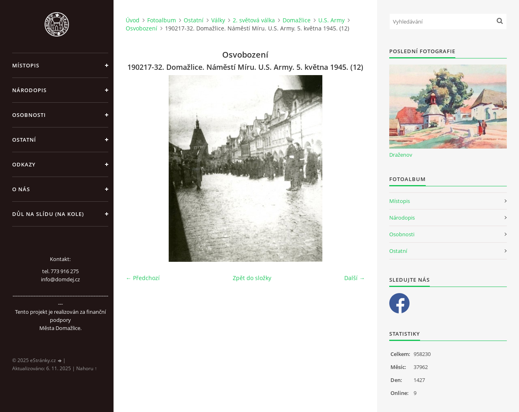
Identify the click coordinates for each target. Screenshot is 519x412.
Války (218, 20)
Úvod (132, 20)
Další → (354, 278)
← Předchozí (143, 278)
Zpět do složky (252, 278)
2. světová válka (254, 20)
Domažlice (297, 20)
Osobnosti (29, 115)
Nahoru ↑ (86, 368)
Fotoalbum (161, 20)
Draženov (400, 154)
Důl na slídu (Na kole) (48, 214)
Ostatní (24, 139)
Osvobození (141, 28)
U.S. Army (331, 20)
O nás (21, 189)
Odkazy (24, 164)
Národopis (29, 90)
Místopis (25, 65)
